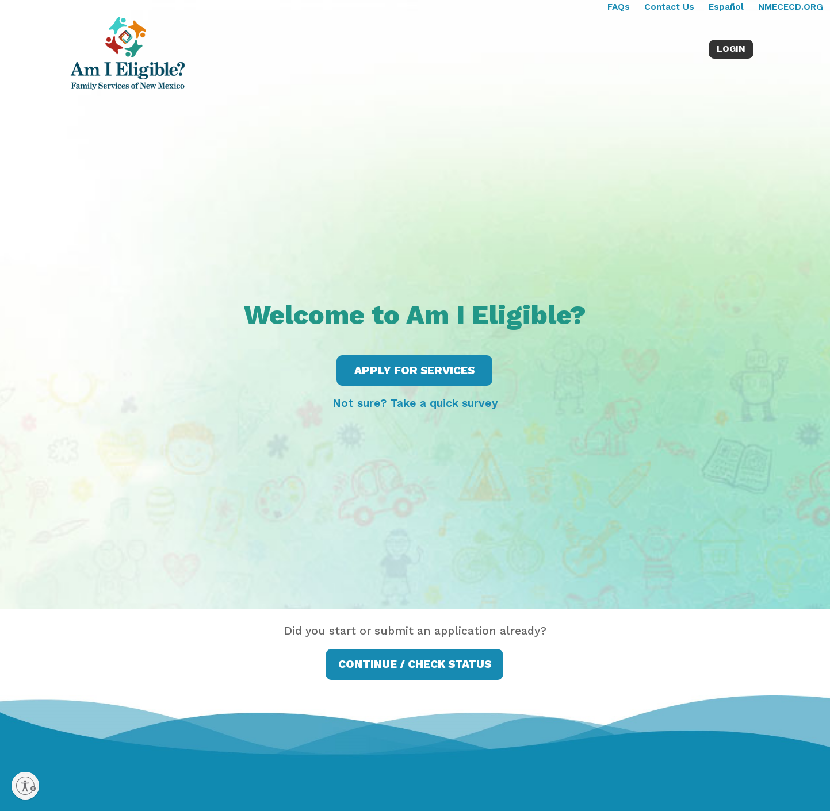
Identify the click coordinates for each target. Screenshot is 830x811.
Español (726, 7)
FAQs (618, 7)
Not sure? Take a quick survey (415, 403)
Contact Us (669, 7)
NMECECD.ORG (790, 7)
